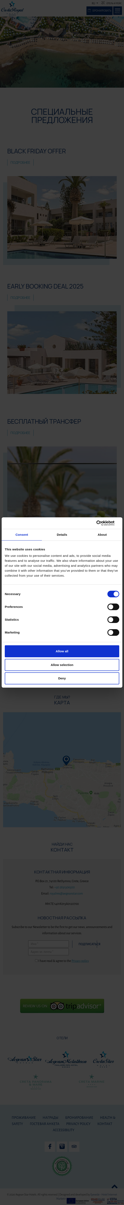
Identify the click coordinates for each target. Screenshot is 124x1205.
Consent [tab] (22, 534)
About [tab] (102, 534)
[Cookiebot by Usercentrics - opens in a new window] (101, 523)
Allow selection (62, 665)
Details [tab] (62, 534)
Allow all (62, 651)
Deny (62, 678)
